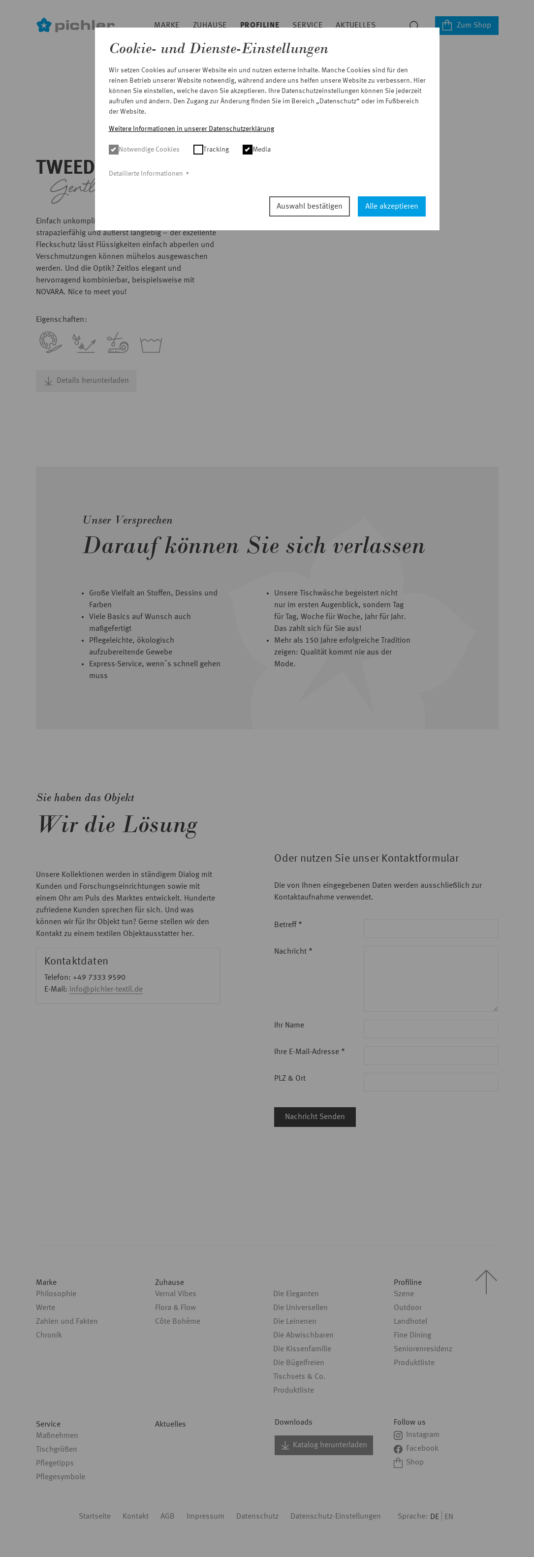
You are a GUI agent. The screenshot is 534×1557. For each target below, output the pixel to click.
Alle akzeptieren (391, 207)
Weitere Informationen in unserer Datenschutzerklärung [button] (191, 128)
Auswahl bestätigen (310, 207)
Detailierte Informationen (146, 173)
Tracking (211, 150)
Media (257, 150)
